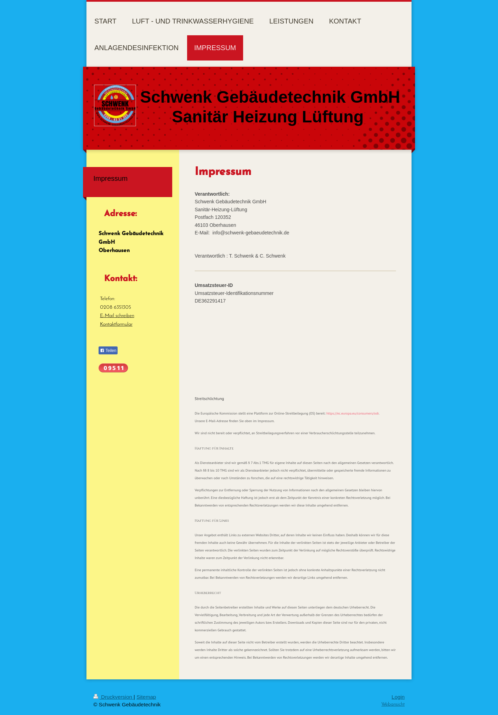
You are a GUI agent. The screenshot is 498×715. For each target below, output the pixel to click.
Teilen (108, 350)
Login (398, 697)
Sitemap (146, 697)
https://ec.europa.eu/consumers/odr (352, 413)
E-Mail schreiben (117, 315)
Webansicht (393, 704)
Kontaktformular (116, 324)
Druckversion (113, 697)
